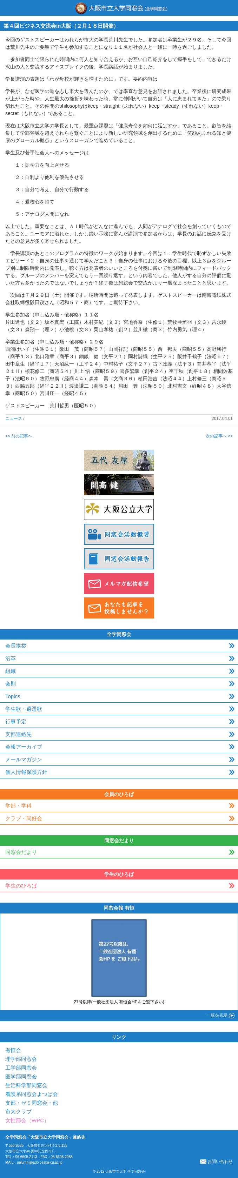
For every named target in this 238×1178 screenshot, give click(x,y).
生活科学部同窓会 (26, 1085)
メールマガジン (23, 759)
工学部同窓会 (21, 1068)
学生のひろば (21, 886)
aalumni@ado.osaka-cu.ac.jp (39, 1162)
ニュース (13, 418)
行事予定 (15, 721)
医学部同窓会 (21, 1076)
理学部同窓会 (21, 1059)
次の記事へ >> (219, 436)
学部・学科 (18, 806)
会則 (10, 684)
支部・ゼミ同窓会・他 (31, 1103)
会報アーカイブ (23, 747)
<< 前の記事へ (18, 436)
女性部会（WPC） (27, 1120)
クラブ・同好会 (23, 818)
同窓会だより (21, 852)
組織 (10, 671)
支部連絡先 (18, 734)
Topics (12, 696)
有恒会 (13, 1050)
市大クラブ (18, 1112)
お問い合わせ (216, 1161)
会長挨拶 (15, 646)
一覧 (216, 1015)
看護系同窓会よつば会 (31, 1094)
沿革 (10, 658)
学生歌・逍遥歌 (23, 709)
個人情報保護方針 (26, 772)
